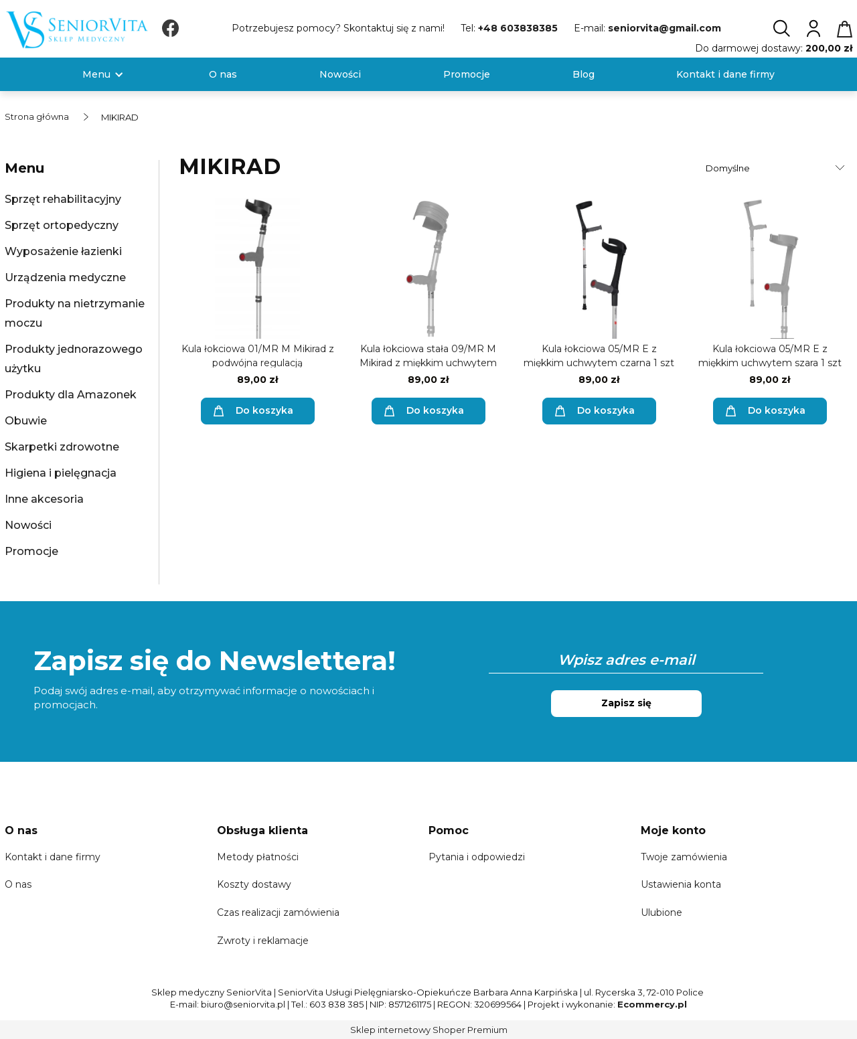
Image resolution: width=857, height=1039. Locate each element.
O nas (18, 884)
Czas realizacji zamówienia (278, 912)
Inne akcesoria (44, 499)
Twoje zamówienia (684, 857)
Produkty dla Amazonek (71, 394)
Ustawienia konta (681, 884)
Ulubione (661, 912)
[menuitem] (96, 75)
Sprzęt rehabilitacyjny (63, 199)
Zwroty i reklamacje (263, 941)
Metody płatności (258, 857)
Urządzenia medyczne (65, 277)
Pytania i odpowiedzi (476, 857)
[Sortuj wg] (777, 168)
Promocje (31, 551)
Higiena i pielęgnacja (60, 473)
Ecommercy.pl (652, 1004)
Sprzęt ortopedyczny (62, 225)
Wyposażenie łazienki (63, 251)
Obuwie (26, 420)
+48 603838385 (518, 28)
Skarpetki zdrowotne (62, 447)
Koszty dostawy (254, 884)
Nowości (28, 525)
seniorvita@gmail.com (664, 28)
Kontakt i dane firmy (52, 857)
